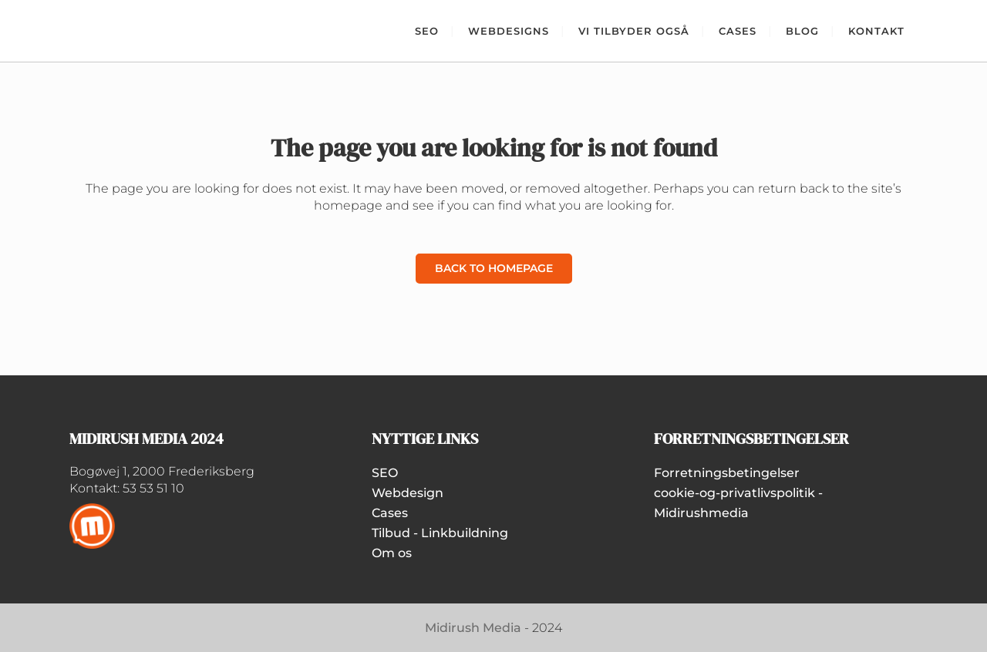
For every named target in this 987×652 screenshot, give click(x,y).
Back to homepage (494, 268)
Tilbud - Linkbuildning (440, 533)
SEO (385, 472)
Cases (390, 513)
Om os (392, 553)
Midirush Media (473, 627)
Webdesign (407, 493)
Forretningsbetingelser (727, 472)
